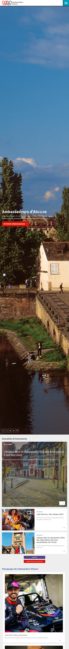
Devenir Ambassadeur (15, 223)
